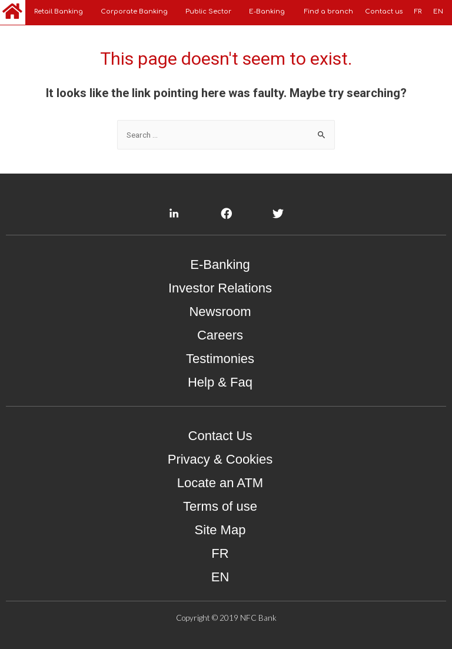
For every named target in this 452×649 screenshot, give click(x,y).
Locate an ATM (220, 482)
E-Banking (220, 264)
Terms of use (220, 506)
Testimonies (220, 358)
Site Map (220, 529)
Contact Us (220, 435)
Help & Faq (220, 382)
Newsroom (220, 311)
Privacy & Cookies (220, 459)
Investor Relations (220, 288)
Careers (220, 335)
